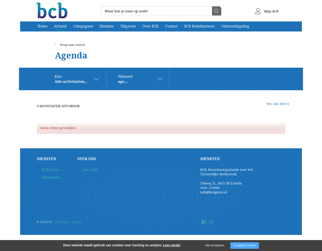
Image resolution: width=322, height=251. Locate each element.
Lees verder (172, 245)
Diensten (107, 26)
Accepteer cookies (245, 245)
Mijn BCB (266, 11)
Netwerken (45, 178)
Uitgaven (128, 26)
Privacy (77, 222)
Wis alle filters (274, 106)
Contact (171, 26)
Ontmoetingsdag (235, 26)
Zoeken (216, 10)
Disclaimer (62, 222)
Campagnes (83, 26)
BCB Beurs (45, 170)
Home (42, 26)
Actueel (60, 26)
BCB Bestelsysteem (199, 26)
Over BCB (150, 26)
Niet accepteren (214, 245)
